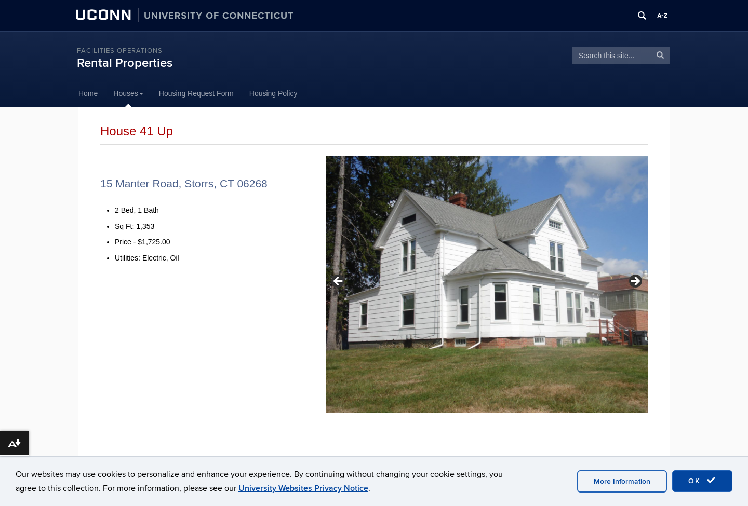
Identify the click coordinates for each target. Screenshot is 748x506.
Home (88, 93)
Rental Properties (124, 63)
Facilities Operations (120, 51)
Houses (128, 93)
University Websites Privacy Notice (303, 488)
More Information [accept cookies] (622, 481)
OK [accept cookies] (702, 480)
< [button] (338, 282)
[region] (487, 284)
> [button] (635, 282)
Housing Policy (273, 93)
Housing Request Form (196, 93)
